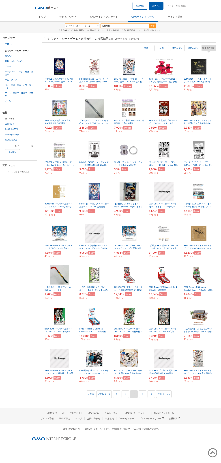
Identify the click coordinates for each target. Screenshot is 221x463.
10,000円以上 (11, 140)
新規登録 (140, 6)
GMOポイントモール (142, 16)
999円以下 (9, 124)
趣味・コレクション (14, 61)
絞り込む (12, 152)
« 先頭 (91, 394)
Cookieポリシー (126, 418)
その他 (8, 101)
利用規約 (109, 418)
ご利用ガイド (76, 413)
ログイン (156, 6)
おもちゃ (9, 56)
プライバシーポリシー (151, 418)
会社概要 (174, 418)
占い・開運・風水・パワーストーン (19, 86)
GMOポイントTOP (55, 413)
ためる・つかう (68, 16)
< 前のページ (104, 394)
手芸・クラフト (12, 80)
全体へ (8, 44)
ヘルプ (171, 6)
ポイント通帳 (175, 16)
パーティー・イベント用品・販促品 (19, 73)
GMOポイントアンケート (104, 16)
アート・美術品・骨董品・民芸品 (19, 94)
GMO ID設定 (181, 6)
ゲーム (8, 66)
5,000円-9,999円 (12, 134)
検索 (152, 26)
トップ (42, 16)
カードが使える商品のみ (17, 172)
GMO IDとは (93, 413)
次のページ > (164, 394)
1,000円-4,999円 (12, 129)
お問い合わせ (93, 418)
